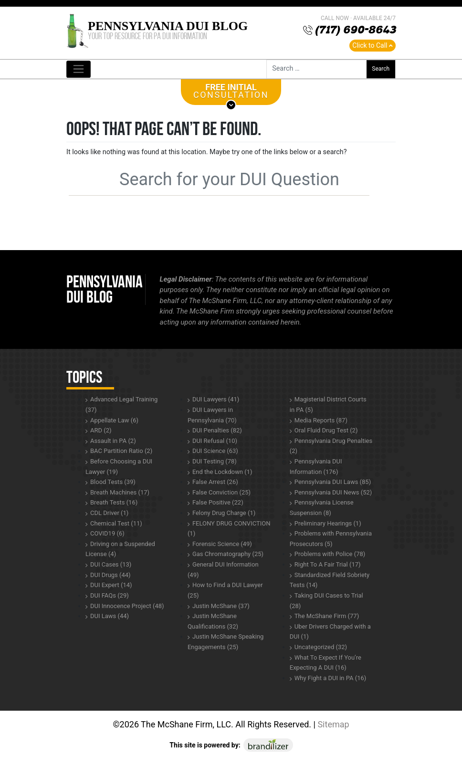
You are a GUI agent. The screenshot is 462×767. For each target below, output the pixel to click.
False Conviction (221, 492)
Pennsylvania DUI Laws (332, 481)
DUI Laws (109, 616)
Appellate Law (114, 420)
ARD (101, 430)
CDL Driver (109, 512)
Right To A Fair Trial (327, 564)
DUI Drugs (110, 574)
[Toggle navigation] (78, 69)
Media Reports (320, 420)
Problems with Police (330, 553)
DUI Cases (110, 564)
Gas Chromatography (227, 553)
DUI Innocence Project (127, 605)
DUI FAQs (109, 595)
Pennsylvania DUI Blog (168, 26)
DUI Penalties (217, 430)
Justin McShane (221, 605)
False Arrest (215, 481)
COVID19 (107, 533)
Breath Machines (119, 492)
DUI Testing (214, 461)
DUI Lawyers (215, 399)
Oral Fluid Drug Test (326, 430)
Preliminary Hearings (327, 523)
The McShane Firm (326, 616)
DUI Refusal (214, 440)
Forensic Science (222, 543)
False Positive (217, 502)
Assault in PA (113, 440)
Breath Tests (113, 502)
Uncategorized (320, 647)
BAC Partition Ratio (121, 450)
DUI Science (215, 450)
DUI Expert (111, 584)
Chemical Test (116, 523)
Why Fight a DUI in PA (330, 678)
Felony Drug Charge (223, 512)
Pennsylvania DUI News (333, 492)
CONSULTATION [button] (231, 93)
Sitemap (333, 724)
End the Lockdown (222, 471)
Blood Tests (113, 481)
